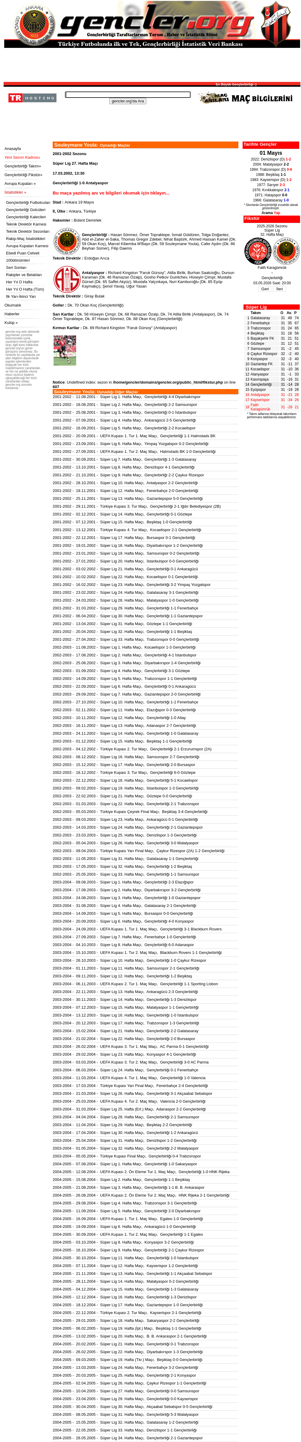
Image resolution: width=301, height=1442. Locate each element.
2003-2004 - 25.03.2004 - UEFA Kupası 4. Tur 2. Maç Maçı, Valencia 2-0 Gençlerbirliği (129, 1101)
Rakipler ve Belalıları (24, 275)
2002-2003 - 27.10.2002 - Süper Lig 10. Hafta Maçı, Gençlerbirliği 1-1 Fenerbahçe (125, 702)
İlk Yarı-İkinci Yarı (21, 296)
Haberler (12, 314)
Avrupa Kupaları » (20, 183)
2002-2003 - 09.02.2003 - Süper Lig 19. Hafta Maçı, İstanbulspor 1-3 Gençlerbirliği (126, 788)
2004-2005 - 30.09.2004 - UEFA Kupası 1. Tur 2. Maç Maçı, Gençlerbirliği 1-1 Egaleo (128, 1234)
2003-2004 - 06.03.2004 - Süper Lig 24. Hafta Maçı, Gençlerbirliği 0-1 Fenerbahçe (125, 1070)
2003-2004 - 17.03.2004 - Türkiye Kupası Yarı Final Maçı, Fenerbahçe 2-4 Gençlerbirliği (130, 1085)
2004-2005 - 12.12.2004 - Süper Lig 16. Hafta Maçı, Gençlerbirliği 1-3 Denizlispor (125, 1297)
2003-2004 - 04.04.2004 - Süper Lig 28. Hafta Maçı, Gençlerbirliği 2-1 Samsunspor (126, 1117)
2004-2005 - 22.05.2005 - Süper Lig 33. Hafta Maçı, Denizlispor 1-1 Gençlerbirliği (125, 1430)
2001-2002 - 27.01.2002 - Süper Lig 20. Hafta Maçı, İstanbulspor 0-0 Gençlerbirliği (126, 561)
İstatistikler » (15, 192)
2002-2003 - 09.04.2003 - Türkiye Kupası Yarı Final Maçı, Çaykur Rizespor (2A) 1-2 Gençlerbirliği (139, 851)
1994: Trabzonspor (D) (271, 169)
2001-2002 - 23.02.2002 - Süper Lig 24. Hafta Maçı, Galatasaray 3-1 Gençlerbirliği (125, 592)
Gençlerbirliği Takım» (23, 166)
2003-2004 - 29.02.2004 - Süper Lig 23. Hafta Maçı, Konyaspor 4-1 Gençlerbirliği (124, 1054)
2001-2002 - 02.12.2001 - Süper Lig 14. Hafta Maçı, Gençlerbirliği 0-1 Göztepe (122, 514)
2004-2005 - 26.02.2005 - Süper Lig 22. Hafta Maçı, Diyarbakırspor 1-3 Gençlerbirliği (128, 1352)
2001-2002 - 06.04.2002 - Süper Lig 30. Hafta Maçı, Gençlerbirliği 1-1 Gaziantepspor (128, 616)
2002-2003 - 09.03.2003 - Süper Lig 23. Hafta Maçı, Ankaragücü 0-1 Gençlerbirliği (125, 819)
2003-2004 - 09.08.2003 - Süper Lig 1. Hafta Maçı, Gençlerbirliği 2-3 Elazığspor (123, 882)
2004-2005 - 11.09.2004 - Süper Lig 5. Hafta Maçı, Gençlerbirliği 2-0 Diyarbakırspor (126, 1211)
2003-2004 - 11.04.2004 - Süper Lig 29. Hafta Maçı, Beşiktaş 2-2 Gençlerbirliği (122, 1125)
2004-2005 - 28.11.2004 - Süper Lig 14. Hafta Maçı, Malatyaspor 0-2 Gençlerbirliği (126, 1281)
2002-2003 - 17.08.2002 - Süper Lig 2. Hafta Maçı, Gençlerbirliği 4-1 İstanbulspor (125, 655)
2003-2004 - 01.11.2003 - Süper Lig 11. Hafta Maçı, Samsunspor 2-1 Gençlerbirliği (126, 968)
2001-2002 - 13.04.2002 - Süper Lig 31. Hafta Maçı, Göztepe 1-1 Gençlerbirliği (122, 623)
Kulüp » (11, 322)
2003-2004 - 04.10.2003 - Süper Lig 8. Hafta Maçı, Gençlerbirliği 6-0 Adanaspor (123, 944)
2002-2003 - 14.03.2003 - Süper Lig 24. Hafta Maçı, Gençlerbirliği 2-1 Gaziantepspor (128, 827)
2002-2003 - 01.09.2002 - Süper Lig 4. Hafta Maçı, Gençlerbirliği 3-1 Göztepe (121, 670)
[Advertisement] (152, 64)
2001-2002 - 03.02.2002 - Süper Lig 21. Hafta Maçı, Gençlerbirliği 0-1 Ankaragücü (125, 569)
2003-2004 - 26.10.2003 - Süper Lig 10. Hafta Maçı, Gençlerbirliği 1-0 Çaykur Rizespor (129, 960)
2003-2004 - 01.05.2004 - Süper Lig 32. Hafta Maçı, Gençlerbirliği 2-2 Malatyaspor (126, 1148)
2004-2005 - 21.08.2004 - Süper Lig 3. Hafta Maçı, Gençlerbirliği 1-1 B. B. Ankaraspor (128, 1187)
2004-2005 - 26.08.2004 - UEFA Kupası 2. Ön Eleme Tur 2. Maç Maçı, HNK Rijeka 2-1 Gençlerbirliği (141, 1195)
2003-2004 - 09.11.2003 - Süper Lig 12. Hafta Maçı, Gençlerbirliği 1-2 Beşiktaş (122, 976)
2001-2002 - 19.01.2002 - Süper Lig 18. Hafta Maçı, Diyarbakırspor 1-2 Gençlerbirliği (128, 545)
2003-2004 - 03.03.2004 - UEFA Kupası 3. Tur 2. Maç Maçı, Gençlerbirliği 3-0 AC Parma (131, 1062)
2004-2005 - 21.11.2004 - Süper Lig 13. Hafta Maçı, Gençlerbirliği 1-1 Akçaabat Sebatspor (132, 1273)
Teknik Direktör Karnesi (26, 224)
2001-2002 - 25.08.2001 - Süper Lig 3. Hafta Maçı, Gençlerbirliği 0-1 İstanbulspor (125, 412)
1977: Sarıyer (271, 185)
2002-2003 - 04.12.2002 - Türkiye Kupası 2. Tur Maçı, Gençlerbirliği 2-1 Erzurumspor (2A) (132, 749)
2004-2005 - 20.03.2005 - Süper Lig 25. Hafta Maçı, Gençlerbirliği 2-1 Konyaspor (124, 1375)
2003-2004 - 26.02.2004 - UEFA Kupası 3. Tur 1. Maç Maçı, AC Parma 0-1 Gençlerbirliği (131, 1046)
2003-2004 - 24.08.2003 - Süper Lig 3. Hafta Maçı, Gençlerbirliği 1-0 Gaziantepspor (126, 897)
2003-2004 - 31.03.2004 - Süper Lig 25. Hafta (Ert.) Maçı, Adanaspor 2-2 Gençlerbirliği (129, 1109)
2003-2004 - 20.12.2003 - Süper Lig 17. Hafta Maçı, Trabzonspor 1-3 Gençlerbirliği (126, 1023)
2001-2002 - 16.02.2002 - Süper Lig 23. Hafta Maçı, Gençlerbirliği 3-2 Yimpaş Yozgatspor (132, 584)
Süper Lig (256, 307)
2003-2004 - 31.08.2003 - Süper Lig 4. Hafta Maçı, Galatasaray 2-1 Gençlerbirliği (124, 905)
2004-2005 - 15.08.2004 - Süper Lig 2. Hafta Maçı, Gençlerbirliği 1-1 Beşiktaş (121, 1179)
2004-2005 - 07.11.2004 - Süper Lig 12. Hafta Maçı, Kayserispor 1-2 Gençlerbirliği (125, 1265)
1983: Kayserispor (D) (270, 180)
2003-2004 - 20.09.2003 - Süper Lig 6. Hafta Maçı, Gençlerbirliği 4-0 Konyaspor (123, 921)
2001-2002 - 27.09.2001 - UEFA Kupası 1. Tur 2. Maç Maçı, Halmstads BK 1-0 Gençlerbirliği (134, 451)
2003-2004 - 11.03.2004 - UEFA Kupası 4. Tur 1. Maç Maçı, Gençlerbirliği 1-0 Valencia (129, 1078)
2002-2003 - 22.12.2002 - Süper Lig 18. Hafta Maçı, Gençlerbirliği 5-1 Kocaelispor (125, 780)
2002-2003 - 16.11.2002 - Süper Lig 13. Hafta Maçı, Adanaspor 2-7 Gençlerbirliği (124, 725)
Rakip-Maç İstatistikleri (25, 238)
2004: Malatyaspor (271, 164)
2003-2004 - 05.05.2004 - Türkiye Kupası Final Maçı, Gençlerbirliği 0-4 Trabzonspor (127, 1156)
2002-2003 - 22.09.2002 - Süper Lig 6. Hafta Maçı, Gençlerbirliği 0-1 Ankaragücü (124, 686)
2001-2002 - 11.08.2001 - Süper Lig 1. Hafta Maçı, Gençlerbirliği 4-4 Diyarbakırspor (126, 396)
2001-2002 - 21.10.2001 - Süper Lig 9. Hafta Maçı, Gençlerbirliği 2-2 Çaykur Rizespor (128, 475)
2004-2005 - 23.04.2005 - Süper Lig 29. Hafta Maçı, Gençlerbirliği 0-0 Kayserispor (125, 1399)
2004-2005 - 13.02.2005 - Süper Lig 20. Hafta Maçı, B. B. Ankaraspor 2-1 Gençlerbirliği (130, 1336)
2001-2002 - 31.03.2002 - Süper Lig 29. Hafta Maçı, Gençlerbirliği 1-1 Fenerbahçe (125, 608)
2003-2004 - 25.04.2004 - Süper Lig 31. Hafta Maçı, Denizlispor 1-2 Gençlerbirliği (125, 1140)
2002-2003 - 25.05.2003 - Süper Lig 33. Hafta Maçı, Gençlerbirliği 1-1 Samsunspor (126, 874)
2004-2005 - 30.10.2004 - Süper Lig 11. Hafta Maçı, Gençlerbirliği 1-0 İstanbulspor (126, 1258)
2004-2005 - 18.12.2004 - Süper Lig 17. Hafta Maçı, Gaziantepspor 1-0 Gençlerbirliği (128, 1305)
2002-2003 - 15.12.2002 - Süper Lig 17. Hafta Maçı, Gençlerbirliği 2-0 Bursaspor (124, 764)
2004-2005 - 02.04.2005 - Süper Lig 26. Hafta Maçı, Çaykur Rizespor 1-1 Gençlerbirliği (129, 1383)
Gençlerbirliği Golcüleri (25, 209)
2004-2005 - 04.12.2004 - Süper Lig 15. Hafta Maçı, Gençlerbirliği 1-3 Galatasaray (125, 1289)
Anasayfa (13, 148)
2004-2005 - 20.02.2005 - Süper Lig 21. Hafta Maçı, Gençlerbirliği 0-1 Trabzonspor (126, 1344)
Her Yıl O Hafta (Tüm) (25, 289)
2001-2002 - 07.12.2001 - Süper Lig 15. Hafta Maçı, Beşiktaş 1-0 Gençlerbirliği (122, 522)
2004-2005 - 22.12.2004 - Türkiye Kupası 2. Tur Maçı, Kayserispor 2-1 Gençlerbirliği (127, 1312)
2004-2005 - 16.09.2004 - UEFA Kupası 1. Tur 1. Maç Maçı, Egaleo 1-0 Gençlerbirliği (128, 1218)
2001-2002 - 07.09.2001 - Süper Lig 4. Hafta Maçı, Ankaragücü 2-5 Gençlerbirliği (124, 420)
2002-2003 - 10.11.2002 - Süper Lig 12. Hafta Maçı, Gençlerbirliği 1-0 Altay (119, 717)
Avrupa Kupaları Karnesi (27, 246)
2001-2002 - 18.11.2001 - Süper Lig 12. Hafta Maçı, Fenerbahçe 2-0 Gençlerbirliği (125, 490)
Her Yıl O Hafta (19, 282)
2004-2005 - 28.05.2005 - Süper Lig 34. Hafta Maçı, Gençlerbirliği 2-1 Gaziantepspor (128, 1438)
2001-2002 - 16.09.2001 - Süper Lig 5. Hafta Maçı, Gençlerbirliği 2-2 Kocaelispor (124, 428)
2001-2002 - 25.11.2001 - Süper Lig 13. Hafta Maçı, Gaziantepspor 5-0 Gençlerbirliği (128, 498)
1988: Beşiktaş (271, 175)
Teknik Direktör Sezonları (28, 231)
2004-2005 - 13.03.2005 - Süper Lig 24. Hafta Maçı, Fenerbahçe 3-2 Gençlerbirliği (125, 1367)
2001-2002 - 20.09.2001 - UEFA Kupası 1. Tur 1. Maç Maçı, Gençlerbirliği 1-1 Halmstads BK (134, 436)
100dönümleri (18, 260)
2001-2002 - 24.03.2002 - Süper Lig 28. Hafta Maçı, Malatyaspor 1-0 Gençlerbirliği (126, 600)
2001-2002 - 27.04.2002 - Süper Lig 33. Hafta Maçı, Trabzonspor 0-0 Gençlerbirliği (126, 639)
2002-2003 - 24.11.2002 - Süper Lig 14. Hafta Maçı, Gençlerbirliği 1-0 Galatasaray (125, 733)
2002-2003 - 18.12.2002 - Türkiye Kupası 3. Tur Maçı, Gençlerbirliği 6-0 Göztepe (124, 772)
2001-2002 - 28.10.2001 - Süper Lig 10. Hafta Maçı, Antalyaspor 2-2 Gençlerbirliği (125, 483)
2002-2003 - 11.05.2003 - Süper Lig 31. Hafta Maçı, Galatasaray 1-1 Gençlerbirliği (125, 858)
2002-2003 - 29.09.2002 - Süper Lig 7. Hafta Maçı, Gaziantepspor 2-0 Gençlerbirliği (126, 694)
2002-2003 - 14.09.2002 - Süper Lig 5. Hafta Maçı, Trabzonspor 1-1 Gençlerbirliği (125, 678)
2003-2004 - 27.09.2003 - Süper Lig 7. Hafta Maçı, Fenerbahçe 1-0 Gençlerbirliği (124, 937)
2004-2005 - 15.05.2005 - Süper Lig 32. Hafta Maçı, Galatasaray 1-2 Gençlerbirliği (125, 1422)
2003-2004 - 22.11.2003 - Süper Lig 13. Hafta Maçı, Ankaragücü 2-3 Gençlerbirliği (125, 991)
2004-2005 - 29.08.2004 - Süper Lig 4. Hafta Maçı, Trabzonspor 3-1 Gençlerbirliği (125, 1203)
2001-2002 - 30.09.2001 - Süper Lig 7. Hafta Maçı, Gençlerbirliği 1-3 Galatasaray (124, 459)
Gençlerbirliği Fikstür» (23, 175)
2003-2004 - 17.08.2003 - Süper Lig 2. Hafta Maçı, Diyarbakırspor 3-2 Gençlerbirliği (126, 890)
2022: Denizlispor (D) (271, 159)
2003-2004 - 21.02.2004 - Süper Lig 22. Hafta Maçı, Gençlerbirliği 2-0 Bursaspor (124, 1038)
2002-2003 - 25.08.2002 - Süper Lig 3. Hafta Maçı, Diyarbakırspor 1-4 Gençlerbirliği (126, 663)
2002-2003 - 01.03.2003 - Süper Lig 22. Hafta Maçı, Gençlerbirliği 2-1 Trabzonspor (126, 804)
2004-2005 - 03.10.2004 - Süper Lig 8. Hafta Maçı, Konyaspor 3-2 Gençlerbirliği (123, 1242)
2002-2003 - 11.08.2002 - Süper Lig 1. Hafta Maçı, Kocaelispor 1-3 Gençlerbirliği (124, 647)
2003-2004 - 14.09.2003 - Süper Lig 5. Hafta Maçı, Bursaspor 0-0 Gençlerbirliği (123, 913)
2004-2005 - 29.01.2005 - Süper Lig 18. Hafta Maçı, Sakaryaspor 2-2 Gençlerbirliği (126, 1320)
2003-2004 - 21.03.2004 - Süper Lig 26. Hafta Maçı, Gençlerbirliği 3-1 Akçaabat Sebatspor (132, 1093)
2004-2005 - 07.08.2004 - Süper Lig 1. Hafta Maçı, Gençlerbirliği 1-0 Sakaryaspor (125, 1164)
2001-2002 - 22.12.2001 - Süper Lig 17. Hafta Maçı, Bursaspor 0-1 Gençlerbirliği (124, 537)
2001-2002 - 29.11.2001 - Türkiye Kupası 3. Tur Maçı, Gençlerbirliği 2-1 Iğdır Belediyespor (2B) (137, 506)
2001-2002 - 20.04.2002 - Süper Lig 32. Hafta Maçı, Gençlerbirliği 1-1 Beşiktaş (122, 631)
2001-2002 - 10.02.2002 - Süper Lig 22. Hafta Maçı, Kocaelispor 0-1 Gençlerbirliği (125, 577)
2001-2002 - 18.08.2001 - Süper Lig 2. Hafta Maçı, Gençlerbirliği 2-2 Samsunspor (125, 404)
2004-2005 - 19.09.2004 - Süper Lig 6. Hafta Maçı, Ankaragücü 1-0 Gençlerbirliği (124, 1226)
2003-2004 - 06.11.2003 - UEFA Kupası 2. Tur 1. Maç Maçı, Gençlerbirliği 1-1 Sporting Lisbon (135, 984)
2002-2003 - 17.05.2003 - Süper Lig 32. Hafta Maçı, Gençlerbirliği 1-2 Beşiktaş (122, 866)
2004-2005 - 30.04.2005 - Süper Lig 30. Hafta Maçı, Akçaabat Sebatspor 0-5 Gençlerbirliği (132, 1406)
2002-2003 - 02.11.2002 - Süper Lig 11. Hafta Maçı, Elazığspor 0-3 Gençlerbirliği (124, 710)
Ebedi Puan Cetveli (22, 253)
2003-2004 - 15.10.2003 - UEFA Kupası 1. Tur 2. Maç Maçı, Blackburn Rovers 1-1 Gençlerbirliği (137, 952)
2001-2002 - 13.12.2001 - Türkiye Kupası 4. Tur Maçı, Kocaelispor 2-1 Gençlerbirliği (127, 530)
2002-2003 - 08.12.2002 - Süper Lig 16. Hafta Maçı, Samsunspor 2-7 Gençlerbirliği (126, 757)
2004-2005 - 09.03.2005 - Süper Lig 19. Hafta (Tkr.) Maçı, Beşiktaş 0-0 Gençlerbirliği (127, 1359)
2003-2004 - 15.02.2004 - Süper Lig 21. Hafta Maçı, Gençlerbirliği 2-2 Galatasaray (125, 1031)
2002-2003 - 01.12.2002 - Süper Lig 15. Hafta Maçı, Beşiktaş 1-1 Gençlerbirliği (122, 741)
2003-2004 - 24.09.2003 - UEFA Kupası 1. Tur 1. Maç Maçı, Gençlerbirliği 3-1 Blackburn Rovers (137, 929)
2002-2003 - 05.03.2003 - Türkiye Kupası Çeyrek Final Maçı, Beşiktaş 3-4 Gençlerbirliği (130, 811)
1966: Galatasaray (271, 200)
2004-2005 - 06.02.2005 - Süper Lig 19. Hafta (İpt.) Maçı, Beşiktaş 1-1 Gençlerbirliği (127, 1328)
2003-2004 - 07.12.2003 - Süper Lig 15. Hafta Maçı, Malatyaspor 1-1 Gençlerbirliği (126, 1007)
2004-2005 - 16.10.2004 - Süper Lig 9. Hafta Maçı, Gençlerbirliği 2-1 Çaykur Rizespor (128, 1250)
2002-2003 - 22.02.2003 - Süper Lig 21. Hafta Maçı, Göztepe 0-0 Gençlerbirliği (122, 796)
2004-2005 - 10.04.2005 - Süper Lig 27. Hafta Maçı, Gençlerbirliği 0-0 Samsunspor (126, 1391)
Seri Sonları (16, 267)
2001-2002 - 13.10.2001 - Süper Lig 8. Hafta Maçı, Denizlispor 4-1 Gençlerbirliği (123, 467)
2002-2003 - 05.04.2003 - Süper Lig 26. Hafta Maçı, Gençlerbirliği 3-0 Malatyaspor (126, 843)
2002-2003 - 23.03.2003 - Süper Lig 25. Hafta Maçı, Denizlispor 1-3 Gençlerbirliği (125, 835)
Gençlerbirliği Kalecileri (26, 217)
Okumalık (13, 305)
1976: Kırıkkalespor (271, 190)
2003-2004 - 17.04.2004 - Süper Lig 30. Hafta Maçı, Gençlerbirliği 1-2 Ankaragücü (125, 1132)
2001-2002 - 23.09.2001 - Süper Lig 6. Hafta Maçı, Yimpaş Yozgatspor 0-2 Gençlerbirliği (130, 443)
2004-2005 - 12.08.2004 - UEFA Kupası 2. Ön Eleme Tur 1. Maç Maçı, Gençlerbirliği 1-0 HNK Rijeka (141, 1171)
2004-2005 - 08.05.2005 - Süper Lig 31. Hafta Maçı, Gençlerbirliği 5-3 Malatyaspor (126, 1414)
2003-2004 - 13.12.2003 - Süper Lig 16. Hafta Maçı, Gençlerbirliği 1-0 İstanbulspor (126, 1015)
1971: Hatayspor (271, 195)
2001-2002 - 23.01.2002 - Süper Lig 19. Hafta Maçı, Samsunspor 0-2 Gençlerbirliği (126, 553)
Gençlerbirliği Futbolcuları (28, 202)
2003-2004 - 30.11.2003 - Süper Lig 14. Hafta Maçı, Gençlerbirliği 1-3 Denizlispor (125, 999)
